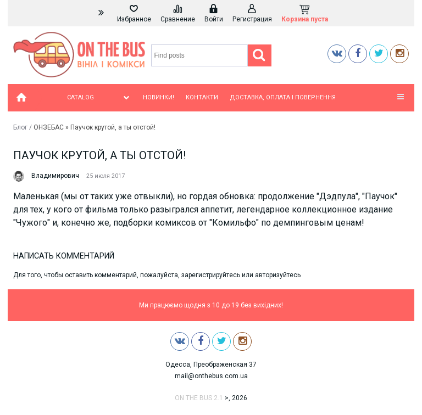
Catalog (99, 97)
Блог (20, 127)
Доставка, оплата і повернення (283, 97)
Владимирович (55, 176)
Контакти (202, 97)
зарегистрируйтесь (210, 275)
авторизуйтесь (278, 275)
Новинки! (158, 97)
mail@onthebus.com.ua (211, 376)
